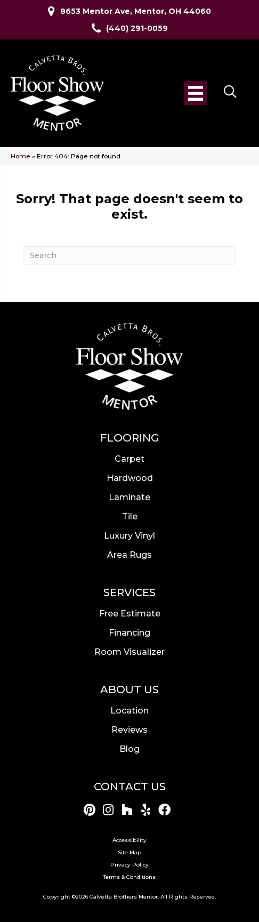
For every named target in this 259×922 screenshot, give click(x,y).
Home (20, 156)
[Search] (129, 255)
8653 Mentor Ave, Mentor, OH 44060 (135, 11)
